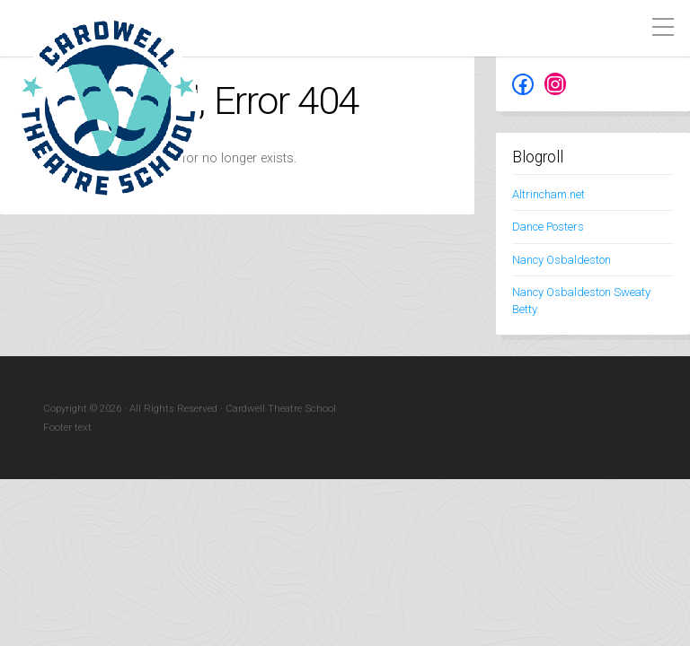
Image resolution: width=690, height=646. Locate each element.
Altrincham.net (548, 194)
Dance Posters (548, 226)
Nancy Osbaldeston (561, 259)
